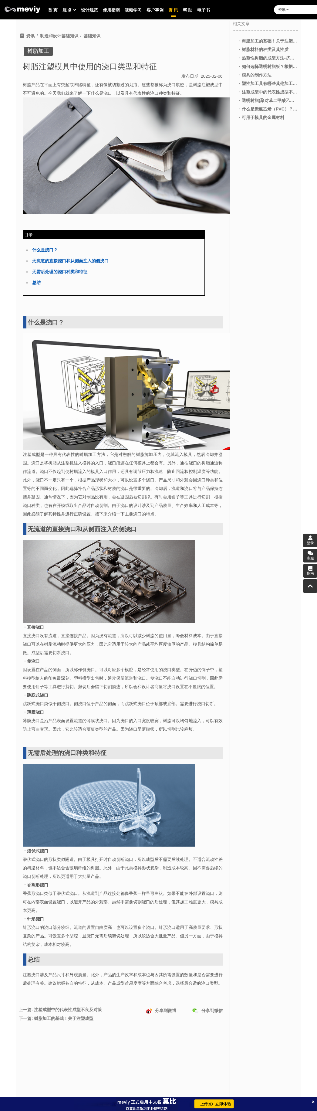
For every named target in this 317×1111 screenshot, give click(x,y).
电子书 (203, 10)
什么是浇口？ (45, 249)
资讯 (283, 10)
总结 (36, 282)
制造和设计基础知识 (59, 35)
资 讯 (173, 10)
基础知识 (91, 35)
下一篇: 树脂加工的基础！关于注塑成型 (56, 1018)
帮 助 (188, 10)
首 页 (53, 10)
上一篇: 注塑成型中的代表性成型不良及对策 (60, 1009)
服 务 (69, 10)
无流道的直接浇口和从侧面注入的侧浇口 (70, 260)
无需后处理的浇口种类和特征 (59, 271)
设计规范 (89, 10)
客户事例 (155, 10)
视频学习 (133, 10)
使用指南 (111, 10)
